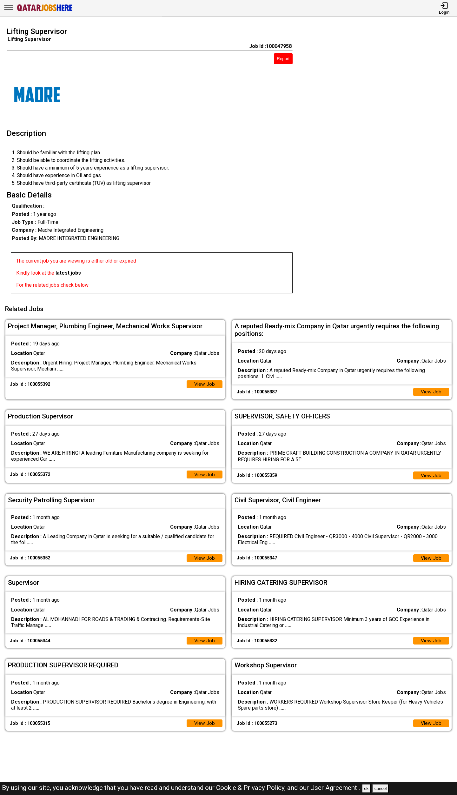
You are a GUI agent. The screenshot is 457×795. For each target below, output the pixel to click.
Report (283, 58)
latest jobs (68, 273)
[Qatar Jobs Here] (44, 11)
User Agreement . (335, 788)
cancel (380, 788)
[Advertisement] (380, 162)
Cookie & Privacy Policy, (251, 788)
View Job (204, 383)
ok (366, 788)
